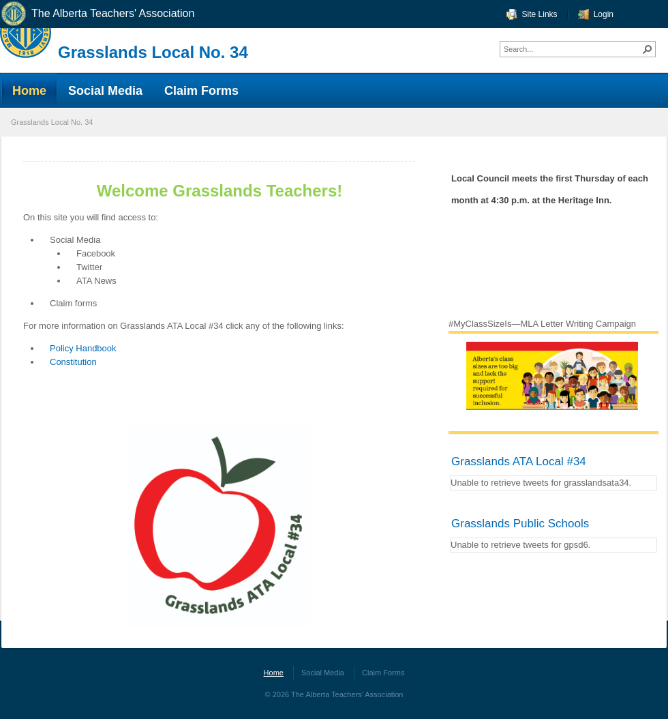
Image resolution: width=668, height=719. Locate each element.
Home (274, 673)
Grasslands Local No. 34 (153, 52)
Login (603, 14)
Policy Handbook (83, 348)
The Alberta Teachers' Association (97, 14)
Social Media (322, 673)
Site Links (540, 14)
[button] (647, 49)
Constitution (73, 362)
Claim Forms (383, 673)
